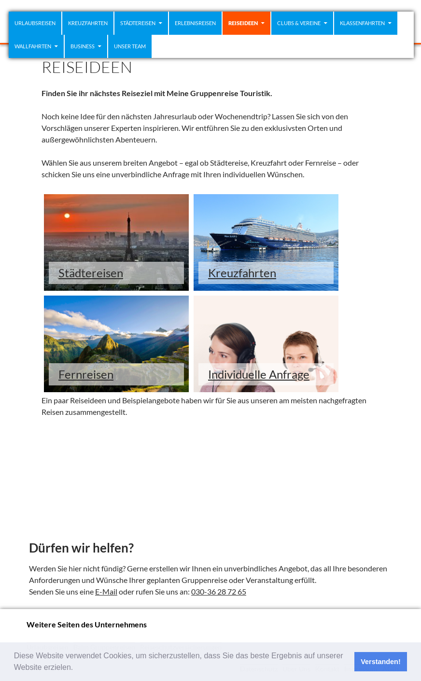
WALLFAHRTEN (32, 46)
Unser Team (130, 46)
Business (82, 46)
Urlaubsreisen (35, 23)
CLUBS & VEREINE (299, 23)
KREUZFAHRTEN (88, 23)
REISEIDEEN (243, 23)
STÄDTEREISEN (137, 23)
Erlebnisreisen (195, 23)
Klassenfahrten (362, 23)
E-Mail (106, 591)
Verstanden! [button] (380, 662)
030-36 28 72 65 (218, 591)
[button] (76, 668)
